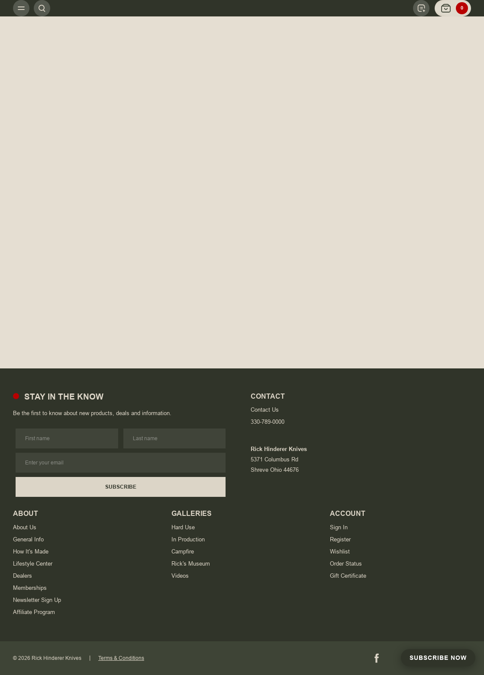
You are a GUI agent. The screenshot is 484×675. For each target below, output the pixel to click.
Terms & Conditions (121, 658)
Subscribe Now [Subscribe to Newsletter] (438, 657)
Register (340, 539)
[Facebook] (377, 658)
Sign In (339, 527)
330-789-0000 (267, 422)
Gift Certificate (348, 576)
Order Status (346, 563)
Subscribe (120, 487)
